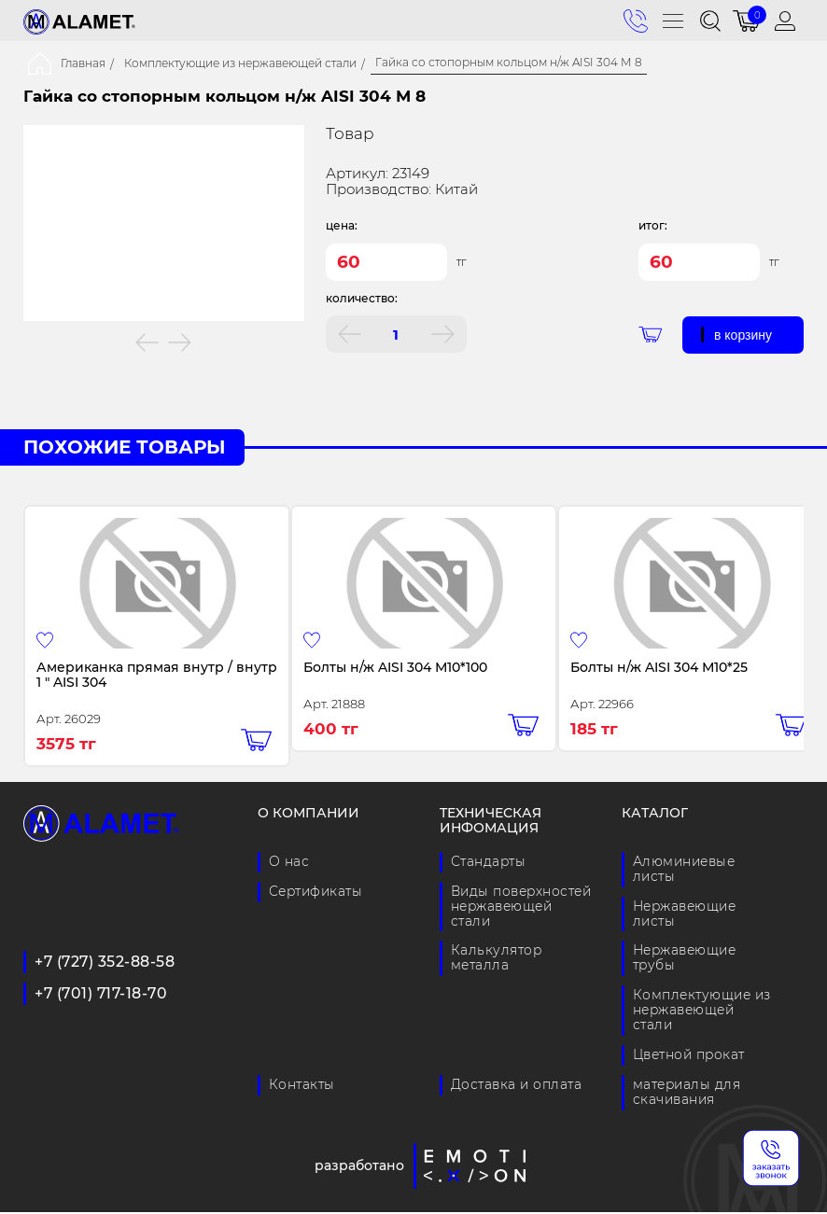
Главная (83, 63)
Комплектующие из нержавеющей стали (240, 63)
